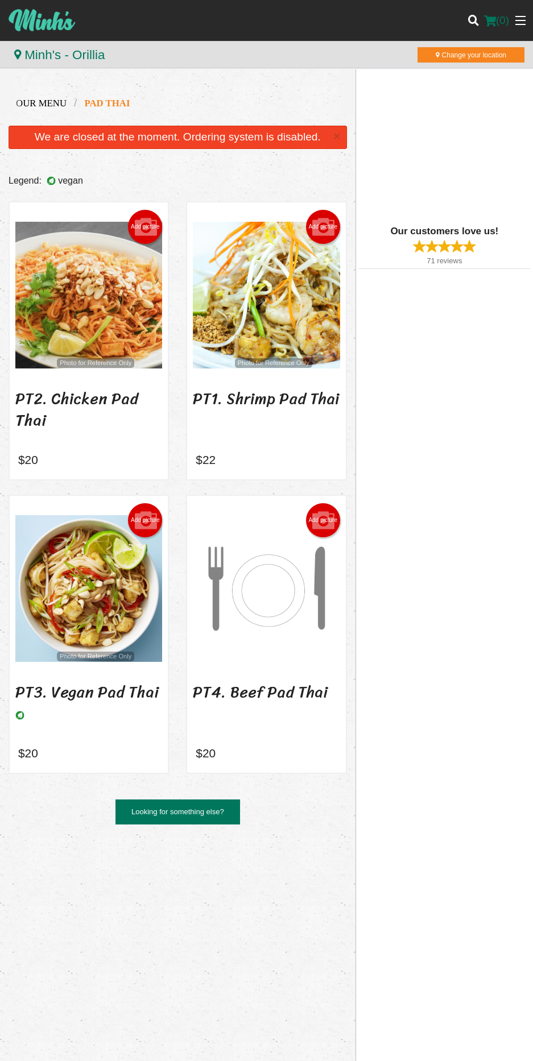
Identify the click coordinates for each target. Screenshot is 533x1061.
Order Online (429, 886)
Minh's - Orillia (59, 55)
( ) (496, 20)
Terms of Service (285, 1042)
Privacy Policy (224, 1042)
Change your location (471, 55)
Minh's (24, 871)
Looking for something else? (177, 811)
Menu (284, 886)
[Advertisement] (430, 152)
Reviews (422, 900)
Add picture (145, 227)
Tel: (309, 957)
